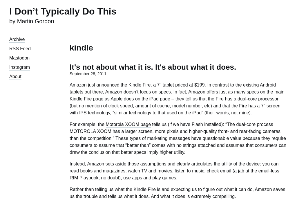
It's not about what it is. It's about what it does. (153, 67)
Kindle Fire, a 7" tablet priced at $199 (166, 84)
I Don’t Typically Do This (62, 11)
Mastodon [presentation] (19, 57)
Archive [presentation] (17, 39)
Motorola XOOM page (128, 124)
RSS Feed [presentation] (20, 48)
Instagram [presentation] (19, 67)
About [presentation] (15, 76)
